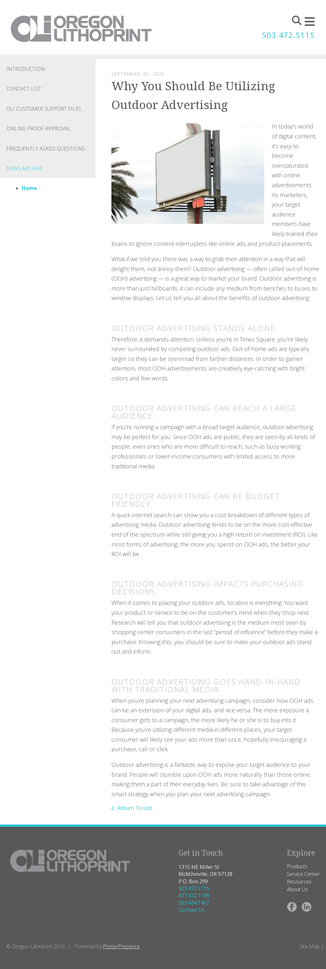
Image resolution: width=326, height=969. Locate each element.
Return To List (134, 807)
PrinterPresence (121, 946)
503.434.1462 (194, 902)
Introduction (25, 68)
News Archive (24, 168)
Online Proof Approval (38, 128)
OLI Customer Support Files (43, 108)
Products (297, 866)
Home (29, 188)
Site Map (310, 946)
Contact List (23, 88)
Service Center (303, 873)
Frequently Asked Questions (45, 148)
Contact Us (192, 909)
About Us (297, 889)
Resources (299, 881)
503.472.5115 (288, 35)
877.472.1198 (194, 895)
